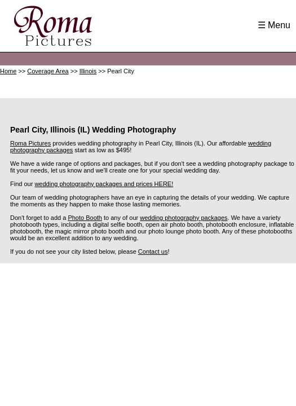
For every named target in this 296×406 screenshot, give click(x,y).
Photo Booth (85, 217)
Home (8, 71)
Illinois (88, 71)
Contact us (153, 251)
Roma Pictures (30, 143)
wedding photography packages (183, 217)
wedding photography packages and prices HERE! (103, 183)
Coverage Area (47, 71)
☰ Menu (274, 25)
